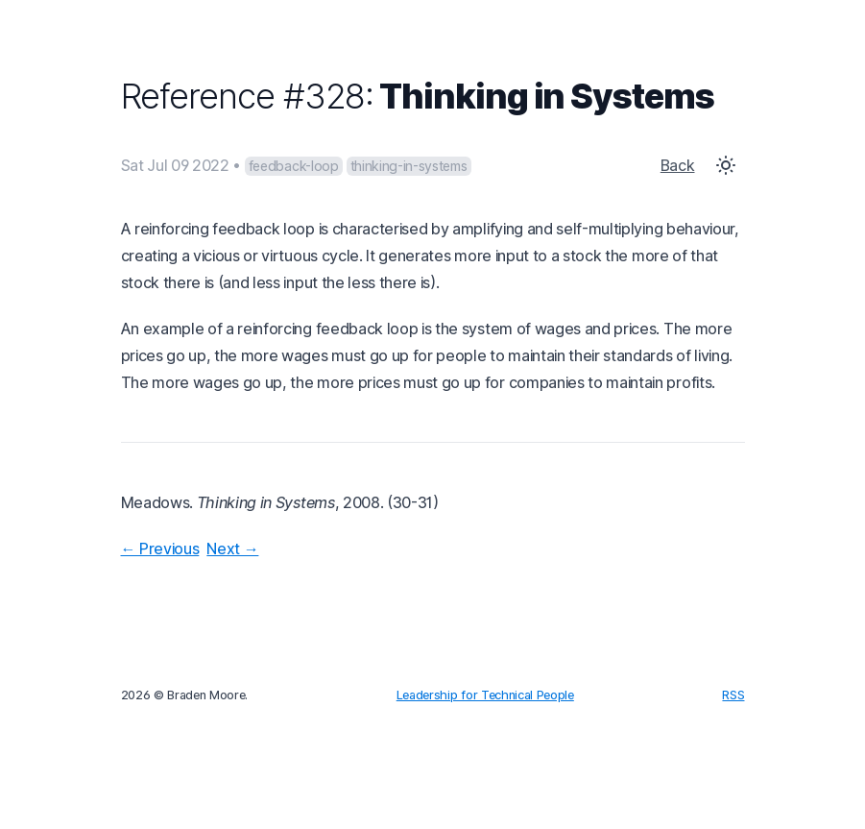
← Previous (160, 548)
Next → (232, 548)
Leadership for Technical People (485, 695)
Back (678, 165)
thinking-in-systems (409, 166)
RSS (733, 695)
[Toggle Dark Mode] (726, 165)
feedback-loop (294, 166)
